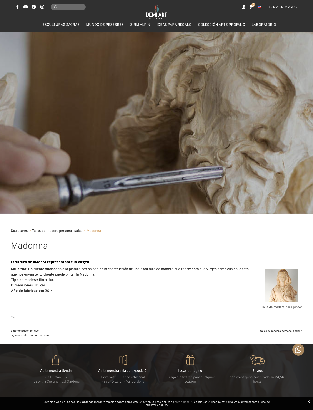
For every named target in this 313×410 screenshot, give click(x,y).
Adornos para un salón (36, 335)
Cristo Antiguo (30, 331)
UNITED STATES (278, 7)
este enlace (182, 402)
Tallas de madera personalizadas (57, 231)
